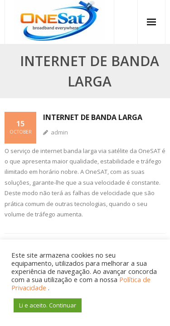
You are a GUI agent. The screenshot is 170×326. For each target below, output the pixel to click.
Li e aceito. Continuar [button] (47, 305)
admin (59, 132)
